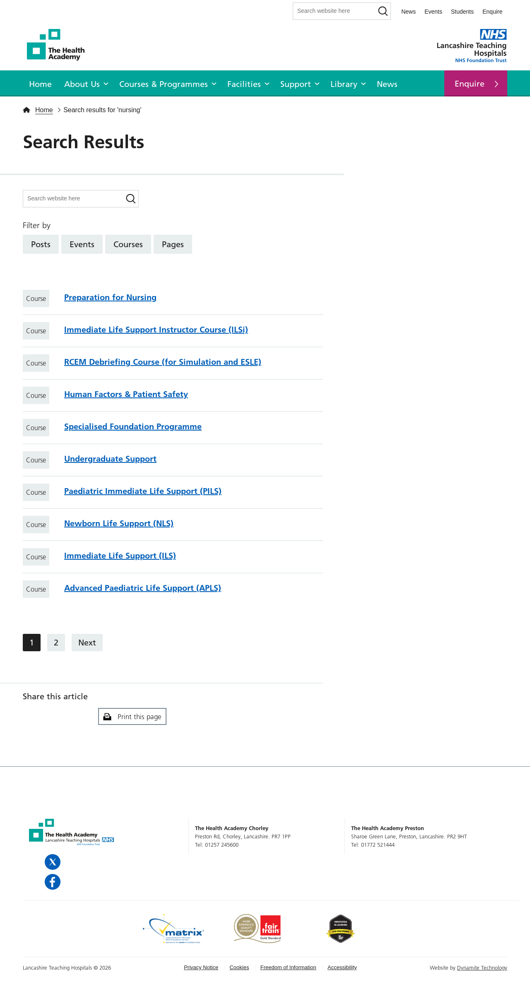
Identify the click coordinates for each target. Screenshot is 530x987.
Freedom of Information (288, 967)
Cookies (239, 967)
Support (295, 84)
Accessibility (342, 967)
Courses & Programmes (163, 84)
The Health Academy (60, 45)
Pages (173, 244)
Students (462, 11)
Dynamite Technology (482, 967)
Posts (41, 244)
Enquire (492, 11)
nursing (129, 109)
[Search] (383, 11)
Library (343, 84)
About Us (82, 84)
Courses (128, 244)
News (408, 11)
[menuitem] (40, 82)
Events (433, 11)
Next (87, 643)
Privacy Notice (201, 967)
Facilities (244, 84)
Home (40, 84)
